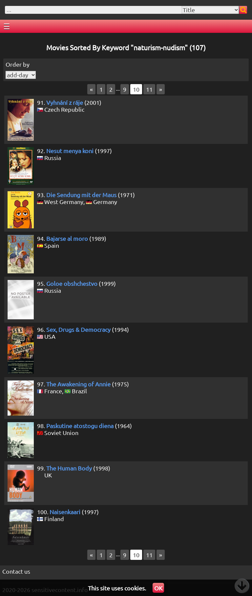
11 (149, 89)
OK (158, 588)
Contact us (16, 571)
